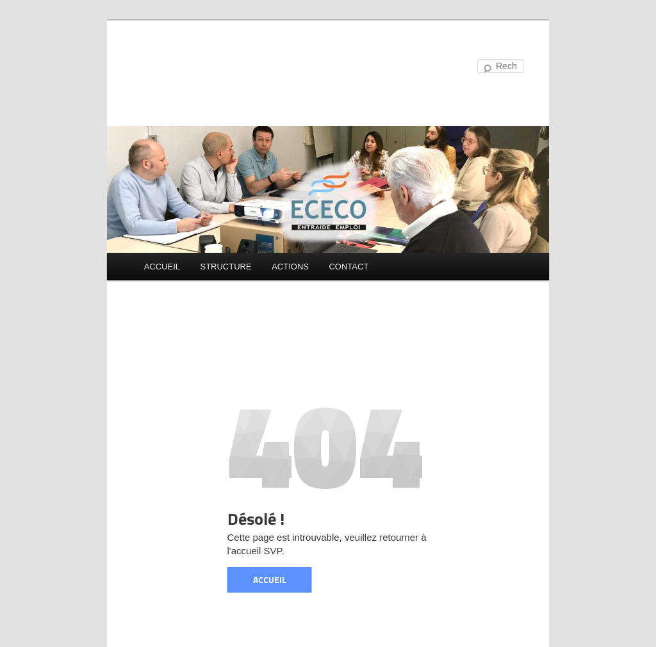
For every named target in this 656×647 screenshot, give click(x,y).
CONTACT (348, 266)
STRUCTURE (225, 266)
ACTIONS (290, 266)
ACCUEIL (162, 266)
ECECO (174, 66)
